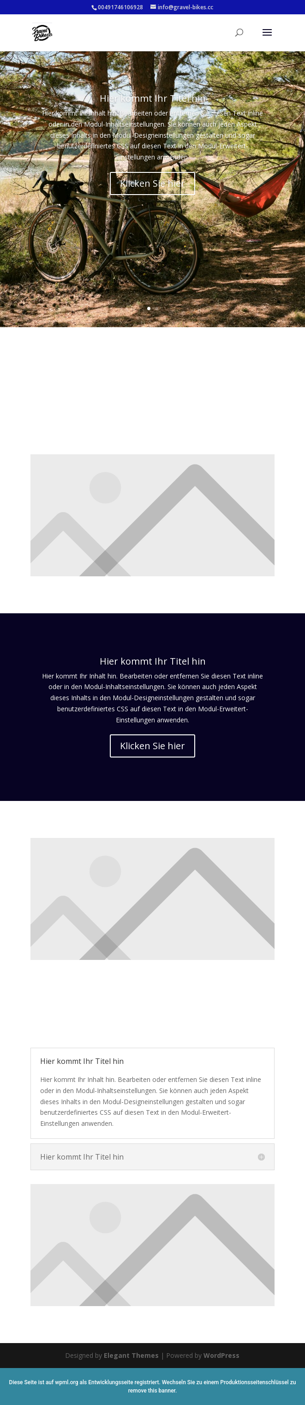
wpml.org (66, 1382)
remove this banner (151, 1390)
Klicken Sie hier (152, 189)
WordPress (221, 1355)
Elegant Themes (131, 1355)
